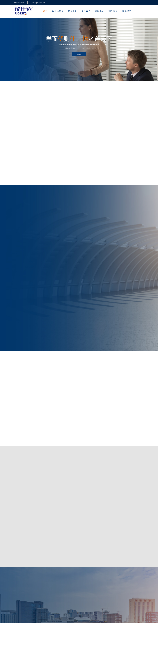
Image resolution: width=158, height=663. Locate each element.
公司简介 (55, 609)
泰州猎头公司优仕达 (78, 640)
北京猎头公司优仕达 (78, 637)
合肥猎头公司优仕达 (119, 633)
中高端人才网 (46, 633)
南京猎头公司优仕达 (97, 637)
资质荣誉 (55, 619)
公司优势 (55, 614)
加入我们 (55, 624)
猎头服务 (72, 11)
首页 (45, 11)
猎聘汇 (138, 640)
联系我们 (126, 11)
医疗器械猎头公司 (21, 644)
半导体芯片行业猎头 (62, 633)
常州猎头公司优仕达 (133, 637)
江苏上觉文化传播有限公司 (63, 651)
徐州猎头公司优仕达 (98, 651)
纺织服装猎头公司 (38, 644)
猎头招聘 (70, 609)
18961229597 (19, 2)
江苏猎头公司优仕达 (30, 633)
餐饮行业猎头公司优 (81, 633)
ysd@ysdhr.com (38, 2)
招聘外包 (70, 614)
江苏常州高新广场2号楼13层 (97, 613)
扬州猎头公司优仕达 (60, 640)
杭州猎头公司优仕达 (138, 633)
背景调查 (70, 619)
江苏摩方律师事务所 (31, 651)
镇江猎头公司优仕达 (41, 640)
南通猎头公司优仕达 (41, 637)
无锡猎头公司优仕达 (60, 637)
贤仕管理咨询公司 (113, 640)
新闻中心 (99, 11)
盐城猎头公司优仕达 (22, 640)
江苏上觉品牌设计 (115, 637)
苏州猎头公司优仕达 (22, 637)
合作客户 (85, 11)
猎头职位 (113, 11)
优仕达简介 (57, 11)
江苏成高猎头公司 (96, 640)
